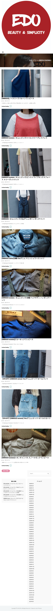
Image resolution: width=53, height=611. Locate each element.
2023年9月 (31, 546)
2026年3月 (31, 483)
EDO (20, 608)
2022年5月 (31, 579)
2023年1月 (31, 564)
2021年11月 (31, 592)
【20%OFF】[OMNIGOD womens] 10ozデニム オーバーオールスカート (26, 418)
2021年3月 (31, 601)
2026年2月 (31, 485)
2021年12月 (31, 590)
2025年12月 (31, 490)
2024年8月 (31, 525)
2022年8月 (31, 573)
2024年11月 (31, 518)
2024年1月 (31, 538)
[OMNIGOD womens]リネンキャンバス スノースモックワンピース (25, 458)
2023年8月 (31, 549)
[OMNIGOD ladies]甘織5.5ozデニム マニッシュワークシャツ (23, 258)
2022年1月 (31, 588)
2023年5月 (31, 555)
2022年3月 (31, 584)
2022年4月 (31, 581)
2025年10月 (31, 494)
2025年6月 (31, 503)
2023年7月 (31, 551)
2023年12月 (31, 540)
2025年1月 (31, 514)
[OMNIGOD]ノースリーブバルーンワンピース (18, 98)
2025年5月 (31, 505)
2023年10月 (31, 544)
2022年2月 (31, 586)
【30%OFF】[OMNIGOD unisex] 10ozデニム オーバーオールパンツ (25, 379)
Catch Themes (38, 608)
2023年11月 (31, 542)
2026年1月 (31, 488)
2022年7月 (31, 575)
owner (4, 140)
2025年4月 (31, 507)
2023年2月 (31, 562)
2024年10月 (31, 520)
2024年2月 (31, 536)
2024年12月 (31, 516)
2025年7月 (31, 501)
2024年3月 (31, 533)
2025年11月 (31, 492)
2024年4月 (31, 531)
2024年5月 (31, 529)
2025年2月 (31, 512)
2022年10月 (31, 568)
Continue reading (7, 106)
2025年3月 (31, 509)
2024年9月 (31, 522)
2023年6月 (31, 553)
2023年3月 (31, 560)
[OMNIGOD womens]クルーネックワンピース (17, 339)
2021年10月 (31, 594)
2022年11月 (31, 566)
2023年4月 (31, 557)
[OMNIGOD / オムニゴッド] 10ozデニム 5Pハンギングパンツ (23, 219)
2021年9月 (31, 597)
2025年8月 (31, 498)
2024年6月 (31, 527)
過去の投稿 (5, 470)
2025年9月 (31, 496)
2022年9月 (31, 570)
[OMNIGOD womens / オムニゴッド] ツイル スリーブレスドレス (24, 138)
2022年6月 (31, 577)
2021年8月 (31, 599)
